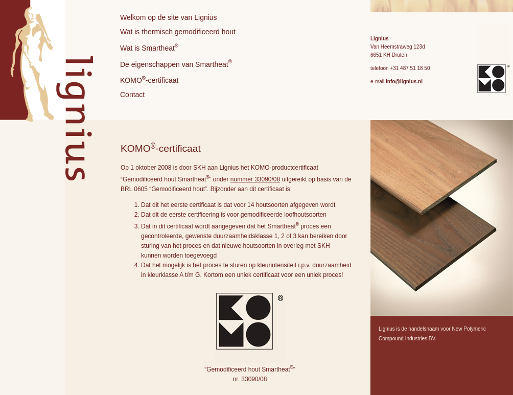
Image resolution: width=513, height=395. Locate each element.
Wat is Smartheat (149, 47)
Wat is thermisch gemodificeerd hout (178, 32)
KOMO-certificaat (149, 80)
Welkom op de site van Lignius (168, 17)
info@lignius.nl (404, 81)
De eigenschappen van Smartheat (176, 64)
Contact (132, 96)
